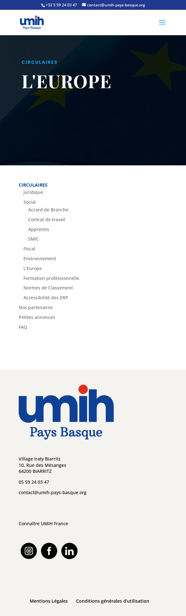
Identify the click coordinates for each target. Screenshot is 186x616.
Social (29, 202)
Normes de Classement (48, 288)
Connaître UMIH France (43, 523)
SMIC (33, 239)
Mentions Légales (49, 601)
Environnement (39, 258)
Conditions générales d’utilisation (112, 601)
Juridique (33, 192)
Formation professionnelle (51, 278)
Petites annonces (37, 317)
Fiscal (29, 249)
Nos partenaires (36, 307)
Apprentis (38, 229)
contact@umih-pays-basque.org (53, 492)
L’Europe (32, 268)
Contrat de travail (46, 219)
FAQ (23, 327)
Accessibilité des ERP (45, 298)
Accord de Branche (48, 210)
